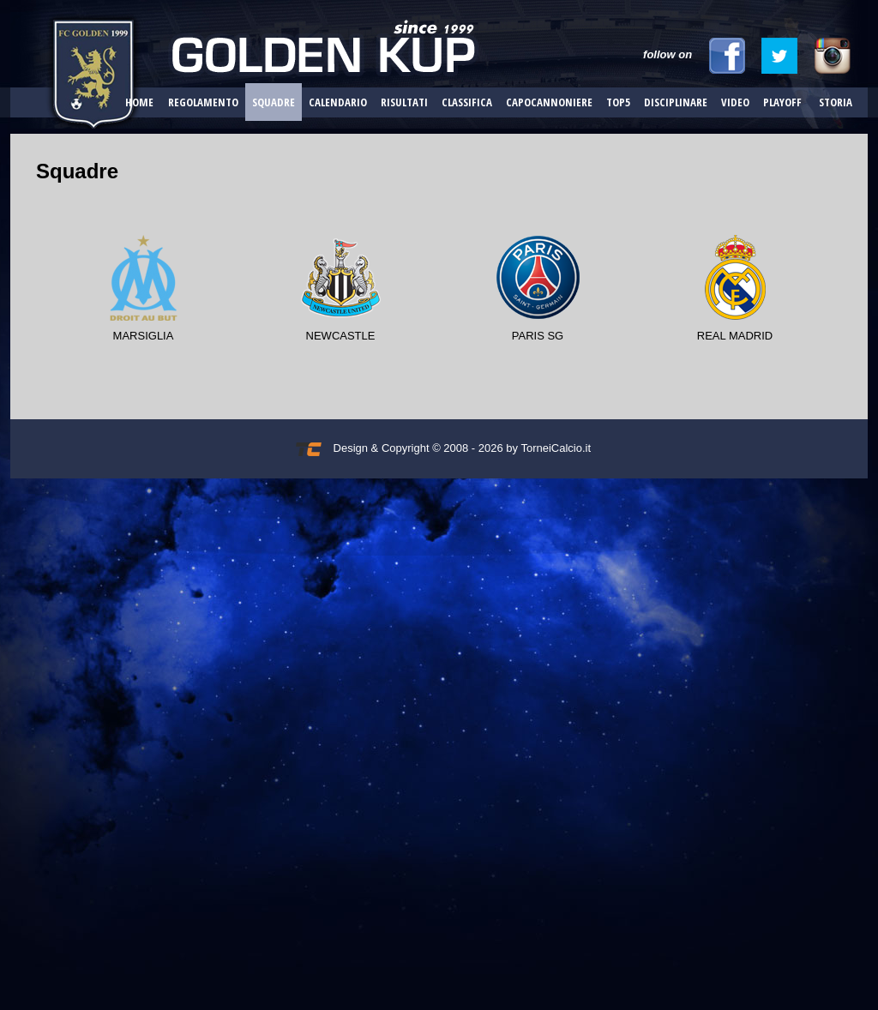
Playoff (782, 102)
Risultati (404, 102)
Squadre (273, 102)
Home (139, 102)
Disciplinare (675, 102)
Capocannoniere (549, 102)
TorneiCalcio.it (555, 448)
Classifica (467, 102)
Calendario (338, 102)
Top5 (618, 102)
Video (735, 102)
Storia (835, 102)
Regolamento (203, 102)
